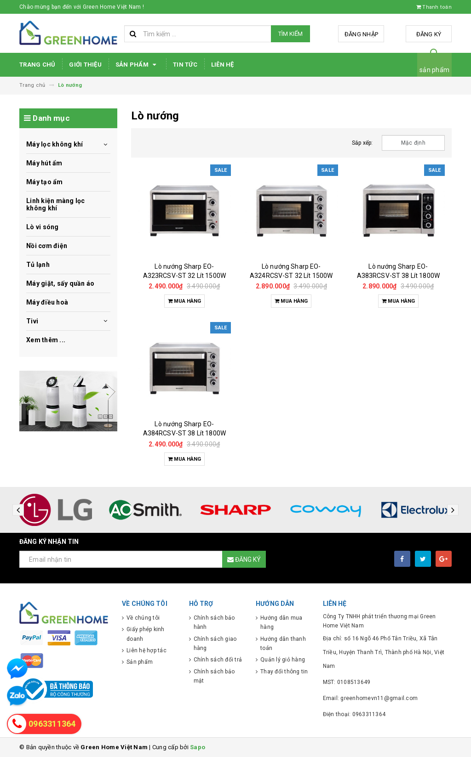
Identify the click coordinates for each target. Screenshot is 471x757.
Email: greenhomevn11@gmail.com (370, 698)
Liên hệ (222, 64)
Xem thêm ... (45, 340)
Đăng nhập (361, 34)
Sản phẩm (137, 64)
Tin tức (185, 64)
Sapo (197, 747)
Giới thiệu (85, 64)
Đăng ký (429, 34)
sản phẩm (434, 69)
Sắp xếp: (362, 143)
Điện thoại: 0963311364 (354, 714)
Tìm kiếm (290, 33)
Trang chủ (37, 64)
